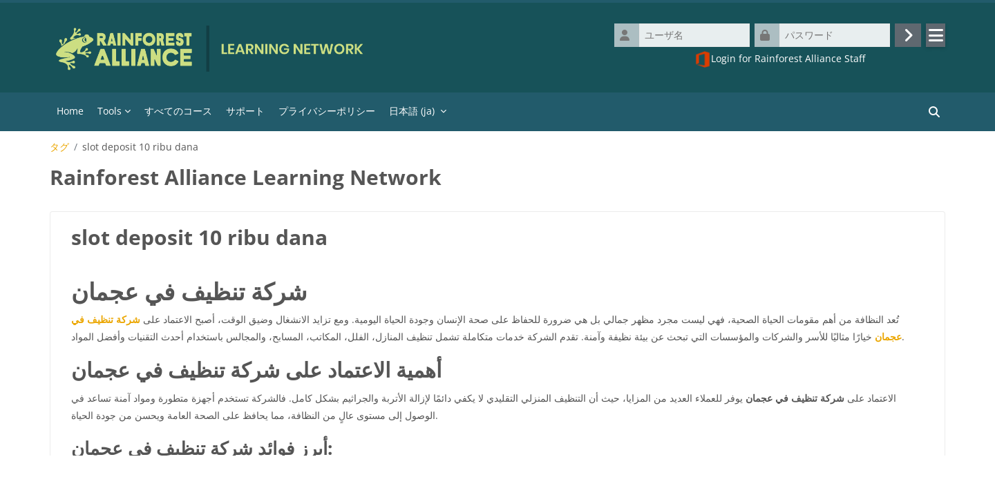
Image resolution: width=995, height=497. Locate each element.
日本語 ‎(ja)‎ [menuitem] (412, 113)
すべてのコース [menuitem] (178, 113)
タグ (59, 150)
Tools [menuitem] (109, 113)
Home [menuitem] (70, 113)
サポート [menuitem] (245, 113)
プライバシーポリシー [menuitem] (326, 113)
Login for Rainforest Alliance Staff (779, 60)
